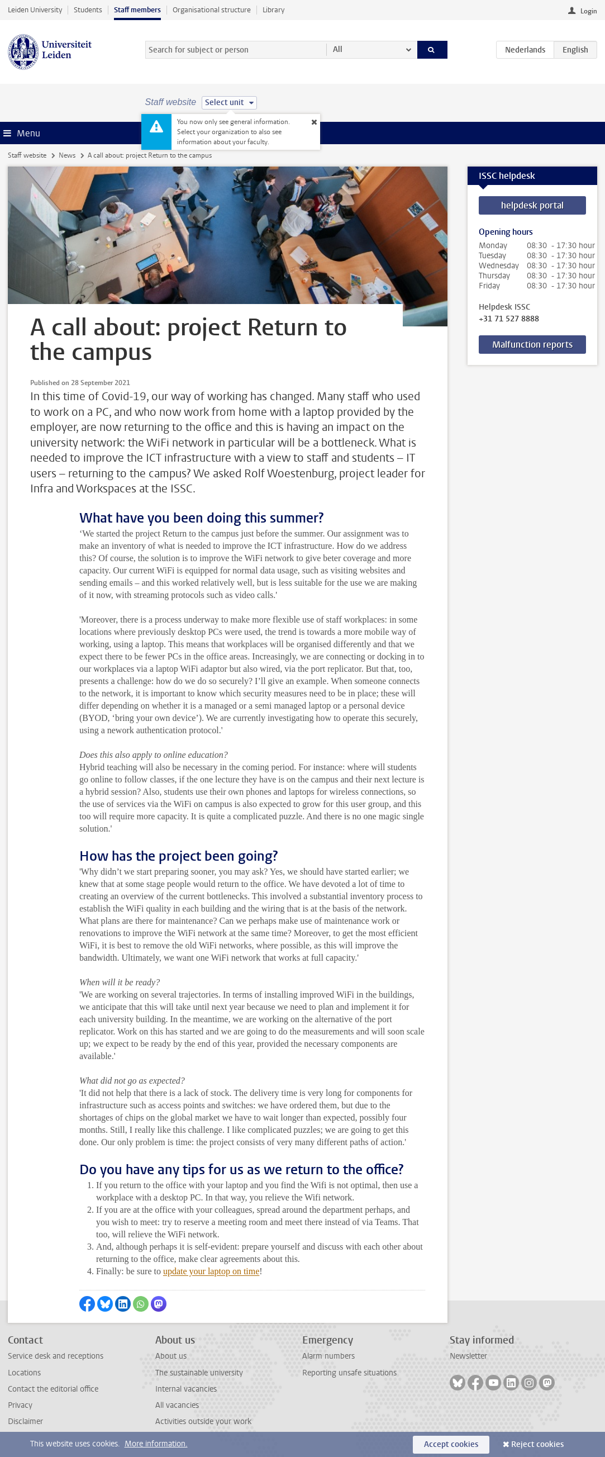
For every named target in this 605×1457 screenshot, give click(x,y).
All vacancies (177, 1405)
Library (273, 10)
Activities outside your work (203, 1421)
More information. (156, 1444)
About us (171, 1356)
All (337, 49)
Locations (24, 1373)
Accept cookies (451, 1444)
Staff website (27, 155)
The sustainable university (199, 1373)
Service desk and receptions (55, 1356)
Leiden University (35, 10)
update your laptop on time (211, 1271)
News (67, 155)
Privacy (20, 1405)
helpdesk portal (532, 205)
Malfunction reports (532, 344)
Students (88, 10)
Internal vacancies (186, 1389)
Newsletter (468, 1356)
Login (588, 11)
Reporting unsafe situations (349, 1373)
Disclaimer (25, 1421)
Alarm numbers (328, 1356)
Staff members (137, 10)
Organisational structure (212, 10)
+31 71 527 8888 (509, 319)
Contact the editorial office (53, 1389)
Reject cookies (537, 1444)
